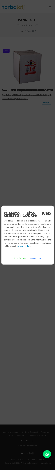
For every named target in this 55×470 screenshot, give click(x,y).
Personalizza (35, 258)
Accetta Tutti (20, 258)
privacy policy (24, 246)
